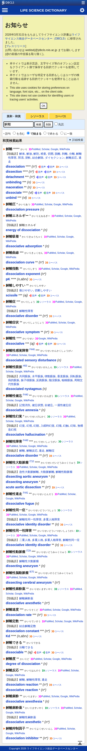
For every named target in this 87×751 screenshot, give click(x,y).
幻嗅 (59, 425)
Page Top (80, 743)
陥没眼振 (54, 380)
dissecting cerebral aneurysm (29, 582)
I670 (31, 571)
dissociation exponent (23, 274)
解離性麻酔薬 (27, 717)
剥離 (65, 153)
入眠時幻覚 (48, 425)
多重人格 (37, 540)
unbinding (14, 182)
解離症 (50, 450)
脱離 (57, 153)
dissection (14, 171)
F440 (25, 394)
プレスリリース (15, 46)
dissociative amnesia (22, 410)
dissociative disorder (22, 316)
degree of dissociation (23, 664)
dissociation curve (20, 262)
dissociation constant (22, 631)
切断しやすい (43, 290)
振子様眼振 (28, 380)
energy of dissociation (23, 230)
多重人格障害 (51, 519)
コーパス (60, 116)
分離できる (26, 647)
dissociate (14, 192)
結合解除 (37, 157)
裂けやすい (26, 290)
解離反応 (71, 157)
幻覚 (22, 425)
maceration (14, 187)
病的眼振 (13, 380)
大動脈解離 (47, 472)
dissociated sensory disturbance (31, 360)
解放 (29, 153)
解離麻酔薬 (26, 598)
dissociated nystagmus (24, 389)
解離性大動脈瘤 (29, 561)
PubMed (36, 149)
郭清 (21, 157)
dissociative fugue (20, 503)
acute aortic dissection (23, 487)
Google (54, 149)
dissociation (15, 166)
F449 (25, 440)
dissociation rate (19, 615)
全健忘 (49, 405)
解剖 (36, 153)
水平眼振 (37, 376)
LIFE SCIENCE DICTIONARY (43, 10)
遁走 (42, 450)
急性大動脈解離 (29, 472)
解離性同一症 (71, 540)
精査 (43, 153)
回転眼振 (75, 376)
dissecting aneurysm (22, 482)
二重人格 (24, 540)
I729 (28, 550)
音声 (43, 167)
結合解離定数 (27, 626)
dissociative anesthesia (24, 701)
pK (8, 279)
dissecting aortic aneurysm (27, 476)
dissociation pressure (22, 209)
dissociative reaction (22, 690)
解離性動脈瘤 (64, 472)
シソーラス (37, 116)
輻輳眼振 (67, 380)
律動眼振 (50, 376)
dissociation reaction (22, 684)
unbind (11, 197)
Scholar (45, 149)
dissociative (15, 343)
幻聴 (36, 425)
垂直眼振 (62, 376)
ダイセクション (54, 157)
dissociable (14, 652)
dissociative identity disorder (28, 524)
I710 (31, 461)
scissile (12, 295)
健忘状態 (37, 405)
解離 (22, 450)
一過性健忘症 (63, 405)
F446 (32, 349)
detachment (15, 177)
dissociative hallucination (25, 434)
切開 (50, 153)
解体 (22, 153)
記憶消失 (24, 405)
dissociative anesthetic (23, 603)
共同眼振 (24, 376)
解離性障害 (26, 311)
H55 (25, 366)
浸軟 (28, 157)
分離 (72, 153)
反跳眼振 (41, 380)
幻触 (66, 425)
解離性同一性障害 (30, 519)
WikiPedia (64, 149)
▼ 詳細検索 (76, 140)
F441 (25, 493)
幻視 (29, 425)
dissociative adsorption (24, 246)
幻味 (73, 425)
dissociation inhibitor (22, 738)
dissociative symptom (23, 332)
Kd (8, 636)
